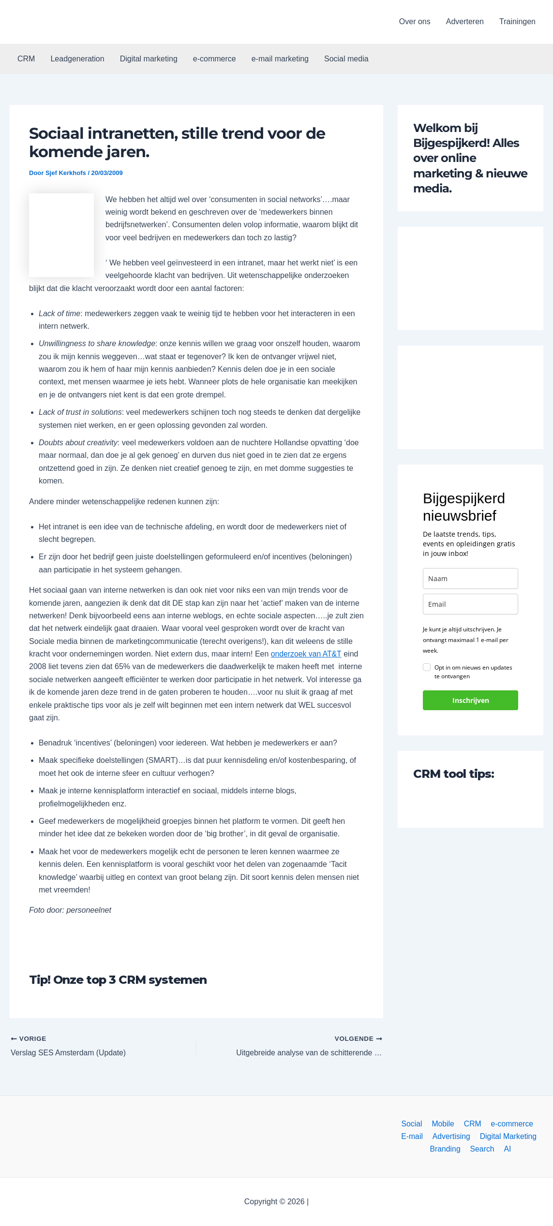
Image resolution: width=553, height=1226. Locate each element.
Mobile (428, 1123)
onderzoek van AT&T (307, 654)
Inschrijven (470, 700)
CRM (26, 59)
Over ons (415, 21)
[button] (69, 22)
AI (487, 1149)
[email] (470, 604)
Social (398, 1123)
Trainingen (517, 21)
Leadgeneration (77, 59)
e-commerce (214, 59)
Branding (524, 1136)
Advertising (417, 1136)
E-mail (535, 1123)
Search (463, 1149)
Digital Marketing (472, 1136)
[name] (470, 578)
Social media (346, 59)
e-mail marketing (280, 59)
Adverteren (465, 21)
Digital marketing (149, 59)
